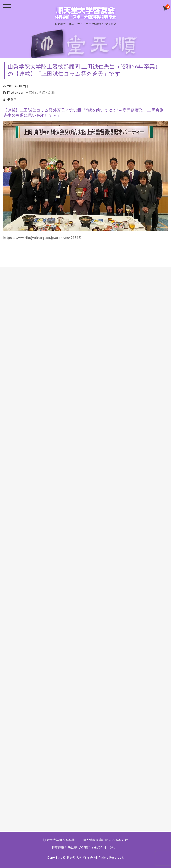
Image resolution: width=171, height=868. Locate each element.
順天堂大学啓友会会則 (59, 840)
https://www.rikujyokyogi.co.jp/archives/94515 (42, 237)
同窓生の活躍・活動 (40, 92)
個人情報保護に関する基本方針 (105, 840)
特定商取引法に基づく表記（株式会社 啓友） (86, 847)
